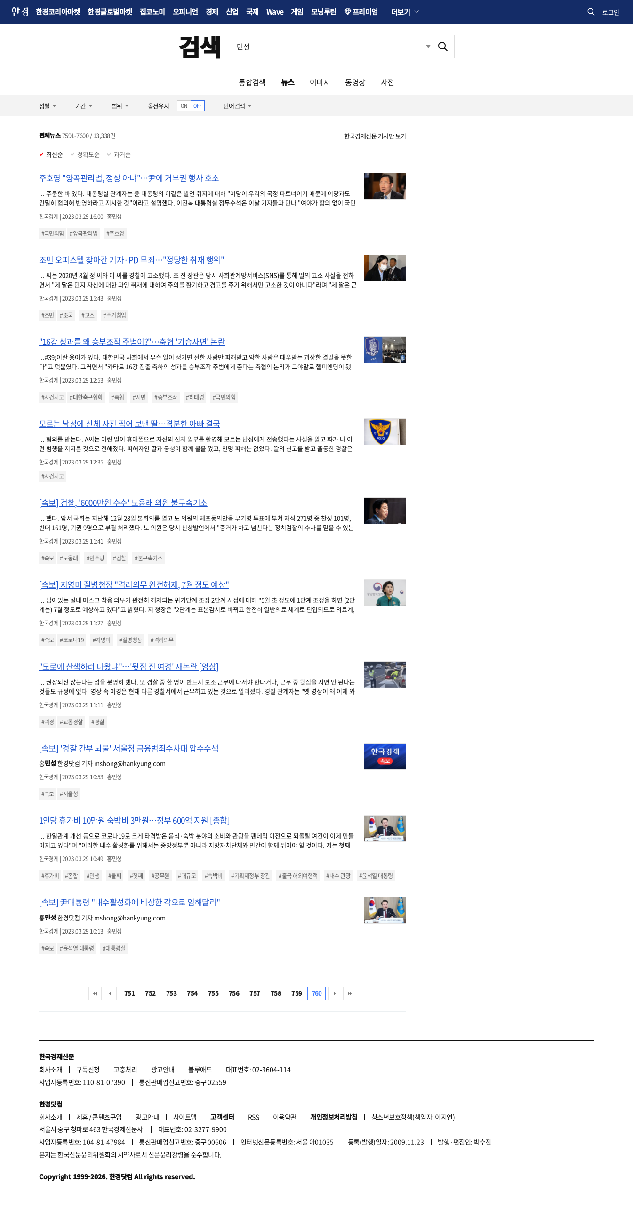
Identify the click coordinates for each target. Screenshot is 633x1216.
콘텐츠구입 (106, 1116)
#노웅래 (69, 558)
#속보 (47, 558)
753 (171, 993)
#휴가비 (50, 876)
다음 (334, 993)
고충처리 (125, 1069)
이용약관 (284, 1116)
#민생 (93, 876)
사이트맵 (185, 1116)
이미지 (320, 82)
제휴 (82, 1116)
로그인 (610, 12)
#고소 (87, 315)
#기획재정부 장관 (250, 876)
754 (192, 993)
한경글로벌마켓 (110, 11)
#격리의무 (162, 640)
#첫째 (136, 876)
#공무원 (160, 876)
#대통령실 (114, 948)
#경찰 (97, 722)
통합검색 (252, 82)
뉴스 (288, 82)
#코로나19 (72, 640)
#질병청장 (130, 640)
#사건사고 (52, 397)
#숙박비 (214, 876)
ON (184, 105)
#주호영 (115, 233)
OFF (197, 105)
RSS (253, 1116)
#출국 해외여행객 (298, 876)
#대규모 (187, 876)
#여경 (47, 722)
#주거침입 (114, 315)
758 (276, 993)
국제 (252, 11)
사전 (387, 82)
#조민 (47, 315)
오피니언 (185, 11)
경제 (212, 11)
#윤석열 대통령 (376, 876)
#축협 (117, 397)
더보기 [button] (400, 12)
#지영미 (102, 640)
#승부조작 (165, 397)
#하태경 (195, 397)
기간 (80, 105)
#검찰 (119, 558)
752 (150, 993)
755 (213, 993)
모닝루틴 (324, 11)
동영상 (355, 82)
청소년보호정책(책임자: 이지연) (413, 1116)
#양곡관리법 (83, 233)
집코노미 (152, 11)
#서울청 (69, 794)
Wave (274, 11)
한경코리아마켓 (58, 11)
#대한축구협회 (86, 397)
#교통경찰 (71, 722)
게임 (297, 11)
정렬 (44, 105)
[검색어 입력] (330, 46)
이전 (110, 993)
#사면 (139, 397)
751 (129, 993)
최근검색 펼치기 (421, 46)
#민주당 (95, 558)
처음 (95, 993)
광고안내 (163, 1069)
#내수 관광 (338, 876)
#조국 (66, 315)
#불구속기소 (148, 558)
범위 (117, 105)
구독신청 (88, 1069)
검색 (199, 46)
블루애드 (200, 1069)
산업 (232, 11)
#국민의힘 (52, 233)
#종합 (71, 876)
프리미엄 (365, 11)
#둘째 (114, 876)
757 (254, 993)
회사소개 (51, 1069)
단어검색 (234, 105)
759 (296, 993)
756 (234, 993)
